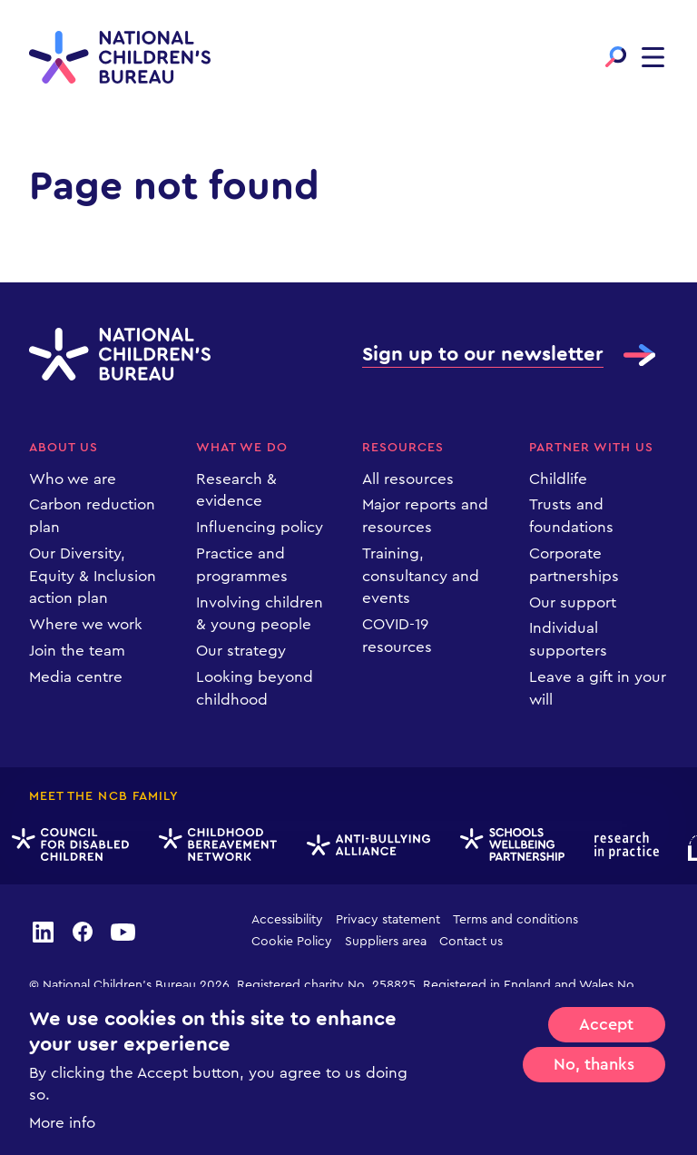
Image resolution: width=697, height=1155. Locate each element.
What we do (242, 447)
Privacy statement (388, 919)
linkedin (42, 930)
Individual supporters (568, 639)
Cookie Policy (291, 941)
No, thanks (594, 1064)
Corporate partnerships (574, 565)
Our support (572, 602)
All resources (408, 479)
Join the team (77, 650)
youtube (123, 930)
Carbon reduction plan (92, 516)
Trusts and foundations (571, 516)
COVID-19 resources (397, 636)
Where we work (85, 624)
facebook (82, 930)
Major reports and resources (425, 516)
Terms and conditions (515, 919)
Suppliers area (386, 941)
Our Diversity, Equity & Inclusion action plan (92, 576)
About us (63, 447)
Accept (606, 1024)
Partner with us (591, 447)
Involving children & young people (259, 614)
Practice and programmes (242, 565)
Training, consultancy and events (420, 576)
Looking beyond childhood (254, 688)
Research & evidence (236, 490)
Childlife (558, 479)
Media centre (76, 677)
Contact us (471, 941)
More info (62, 1122)
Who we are (72, 479)
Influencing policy (259, 527)
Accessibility (287, 919)
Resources (403, 447)
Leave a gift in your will (597, 688)
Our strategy (241, 650)
